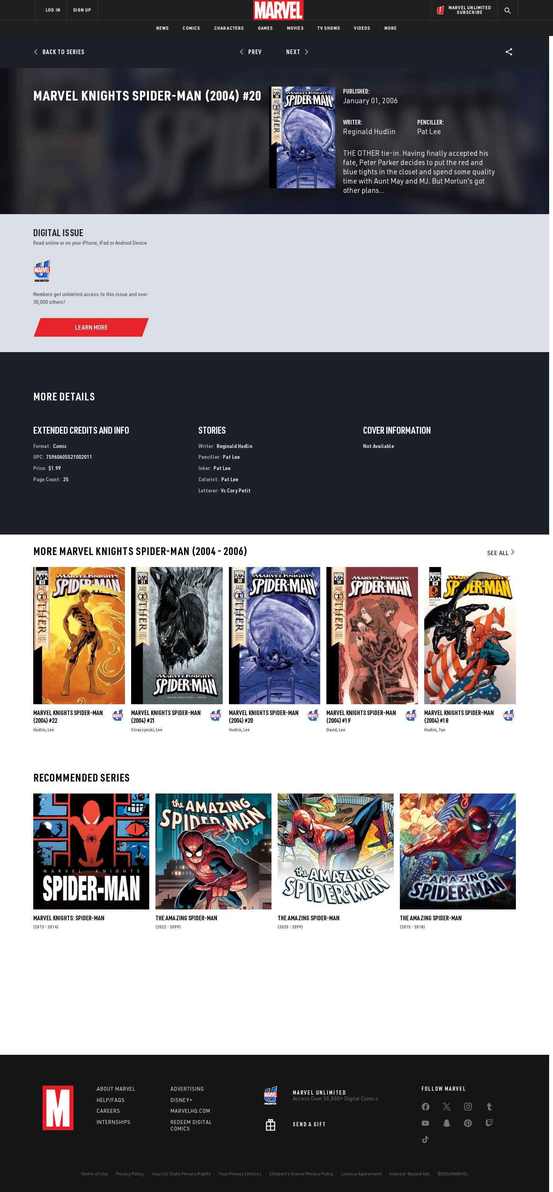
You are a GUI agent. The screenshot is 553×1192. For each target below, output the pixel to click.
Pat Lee (346, 165)
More (390, 28)
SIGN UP (82, 10)
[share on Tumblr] (489, 1108)
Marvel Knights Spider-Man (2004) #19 (361, 816)
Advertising (187, 1089)
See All (501, 652)
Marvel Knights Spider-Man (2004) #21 (166, 816)
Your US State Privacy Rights (181, 1174)
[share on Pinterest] (468, 1125)
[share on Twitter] (447, 1108)
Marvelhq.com (190, 1111)
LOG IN (53, 10)
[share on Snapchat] (447, 1125)
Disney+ (182, 1100)
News (162, 28)
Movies (295, 28)
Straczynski (142, 829)
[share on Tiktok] (425, 1141)
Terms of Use (94, 1174)
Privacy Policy (130, 1174)
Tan (442, 829)
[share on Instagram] (468, 1108)
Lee (51, 829)
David (331, 829)
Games (265, 28)
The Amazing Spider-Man (186, 1018)
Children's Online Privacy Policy (301, 1174)
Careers (108, 1111)
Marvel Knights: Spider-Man (68, 1018)
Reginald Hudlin (204, 165)
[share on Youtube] (425, 1125)
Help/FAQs (111, 1100)
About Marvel (116, 1089)
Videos (362, 28)
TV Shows (328, 28)
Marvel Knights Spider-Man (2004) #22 (68, 816)
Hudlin (39, 829)
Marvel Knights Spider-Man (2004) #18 (459, 816)
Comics (191, 28)
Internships (114, 1122)
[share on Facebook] (426, 1108)
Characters (229, 28)
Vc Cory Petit (236, 590)
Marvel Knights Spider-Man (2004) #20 (264, 816)
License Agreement (361, 1174)
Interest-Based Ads (409, 1174)
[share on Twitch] (489, 1125)
